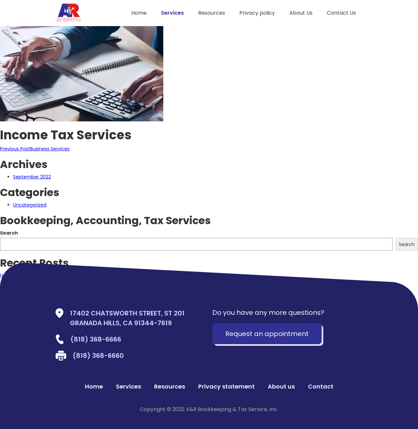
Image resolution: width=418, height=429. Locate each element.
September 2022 (32, 177)
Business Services (35, 149)
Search (9, 233)
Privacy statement (226, 386)
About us (281, 386)
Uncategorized (29, 205)
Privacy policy (257, 13)
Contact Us (341, 13)
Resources (211, 13)
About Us (301, 13)
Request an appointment (267, 333)
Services (172, 13)
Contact (320, 386)
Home (139, 13)
